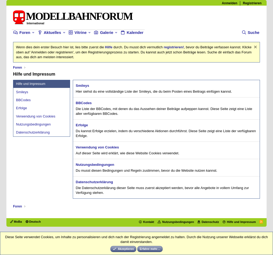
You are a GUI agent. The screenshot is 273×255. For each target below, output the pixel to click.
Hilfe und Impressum (241, 221)
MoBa (16, 221)
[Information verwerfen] (254, 47)
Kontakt (148, 221)
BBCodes (23, 100)
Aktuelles (52, 32)
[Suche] (250, 33)
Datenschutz (210, 221)
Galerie (106, 32)
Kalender (135, 32)
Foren (24, 32)
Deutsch (33, 221)
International (35, 23)
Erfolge (21, 108)
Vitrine (80, 32)
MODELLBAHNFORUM (79, 16)
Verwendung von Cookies (35, 116)
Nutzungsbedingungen (33, 124)
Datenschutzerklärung (33, 132)
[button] (33, 33)
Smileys (22, 92)
